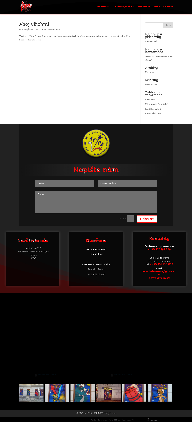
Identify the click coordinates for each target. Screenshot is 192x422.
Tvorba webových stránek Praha (102, 420)
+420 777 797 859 (159, 249)
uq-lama (29, 29)
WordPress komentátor (156, 56)
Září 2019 (149, 72)
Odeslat (147, 219)
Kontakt (168, 7)
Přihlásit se (150, 100)
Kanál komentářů (153, 109)
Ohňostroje (102, 7)
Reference (144, 7)
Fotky (156, 7)
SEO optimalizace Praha (122, 420)
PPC (133, 420)
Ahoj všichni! (34, 24)
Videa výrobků (123, 7)
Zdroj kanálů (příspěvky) (156, 104)
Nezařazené (54, 29)
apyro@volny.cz (159, 278)
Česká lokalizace (153, 113)
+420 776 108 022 (161, 264)
